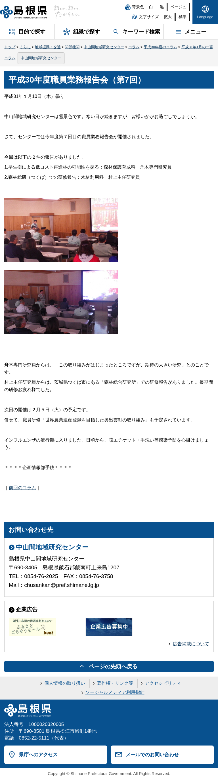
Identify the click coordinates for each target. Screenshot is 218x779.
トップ (9, 47)
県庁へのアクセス (38, 754)
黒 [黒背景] (162, 7)
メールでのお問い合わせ (152, 754)
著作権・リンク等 (115, 683)
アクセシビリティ (163, 683)
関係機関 (72, 47)
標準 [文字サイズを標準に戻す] (182, 17)
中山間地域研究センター (104, 47)
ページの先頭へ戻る (113, 666)
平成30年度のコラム (160, 47)
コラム (133, 47)
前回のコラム (22, 487)
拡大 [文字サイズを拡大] (168, 17)
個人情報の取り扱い (64, 683)
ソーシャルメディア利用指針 (114, 692)
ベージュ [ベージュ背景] (178, 7)
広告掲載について (191, 643)
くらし (25, 47)
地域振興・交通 (48, 47)
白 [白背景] (151, 7)
